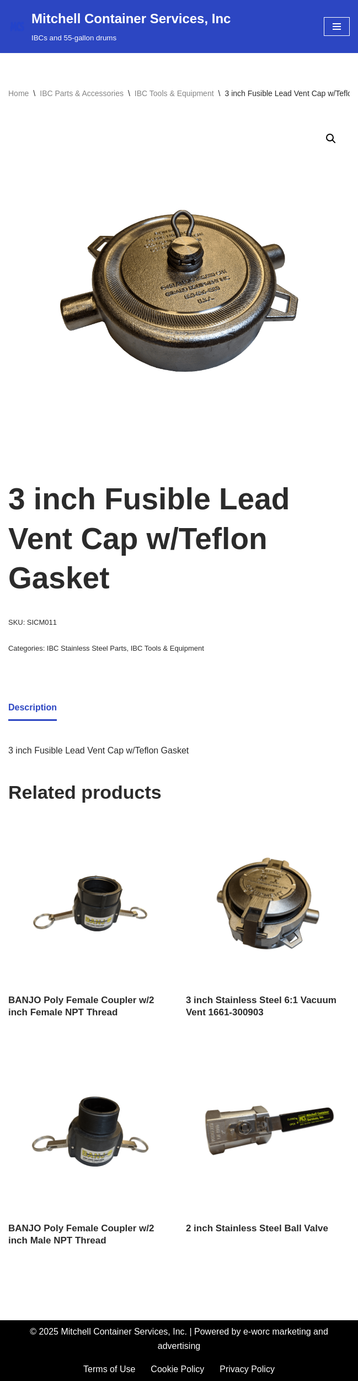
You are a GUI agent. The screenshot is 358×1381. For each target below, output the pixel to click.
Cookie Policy (177, 1369)
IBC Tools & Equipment (174, 93)
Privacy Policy (247, 1369)
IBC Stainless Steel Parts (87, 648)
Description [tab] (32, 707)
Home (18, 93)
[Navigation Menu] (337, 26)
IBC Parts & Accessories (82, 93)
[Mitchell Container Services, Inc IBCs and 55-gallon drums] (119, 26)
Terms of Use (109, 1369)
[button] (331, 139)
